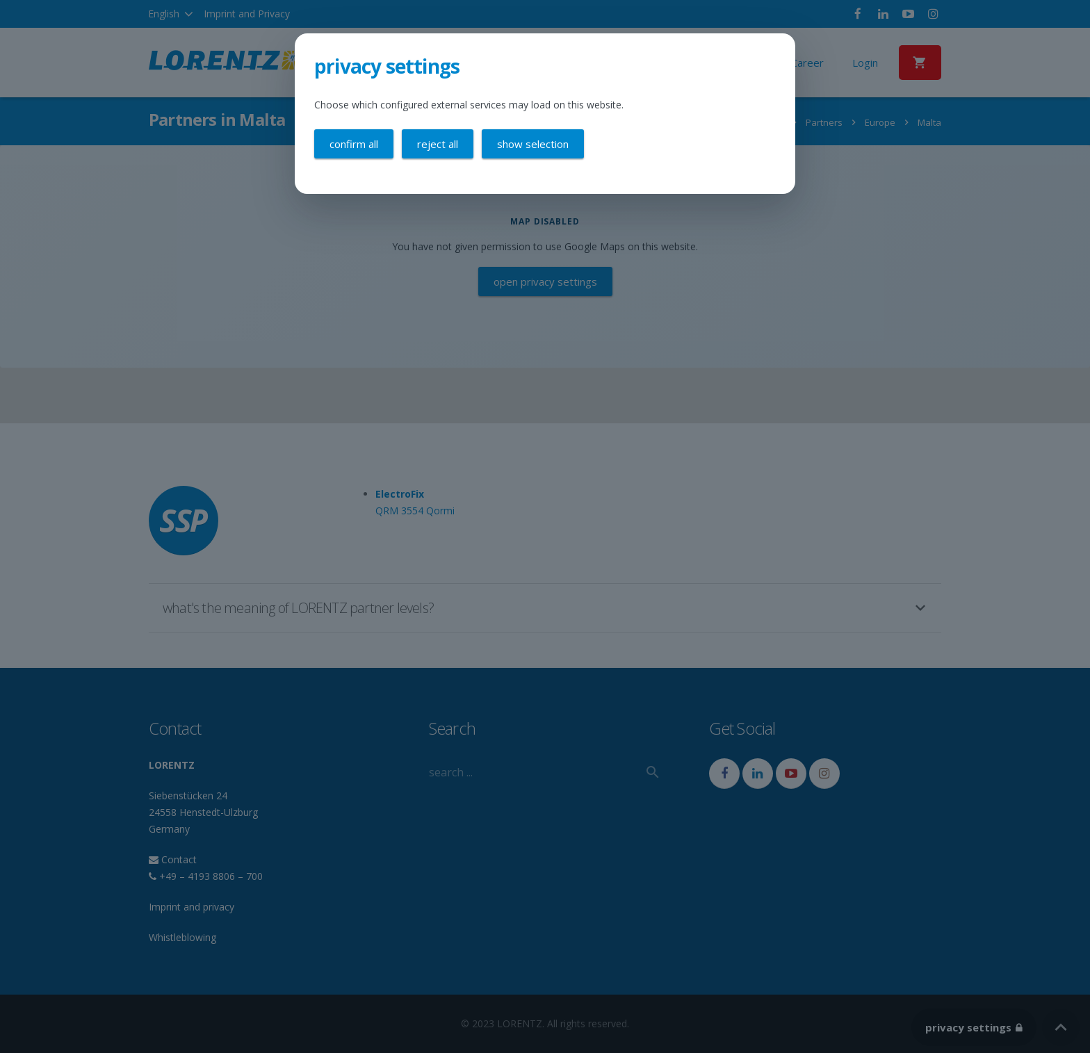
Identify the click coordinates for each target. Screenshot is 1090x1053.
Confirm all (354, 144)
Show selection (533, 144)
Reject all (437, 144)
